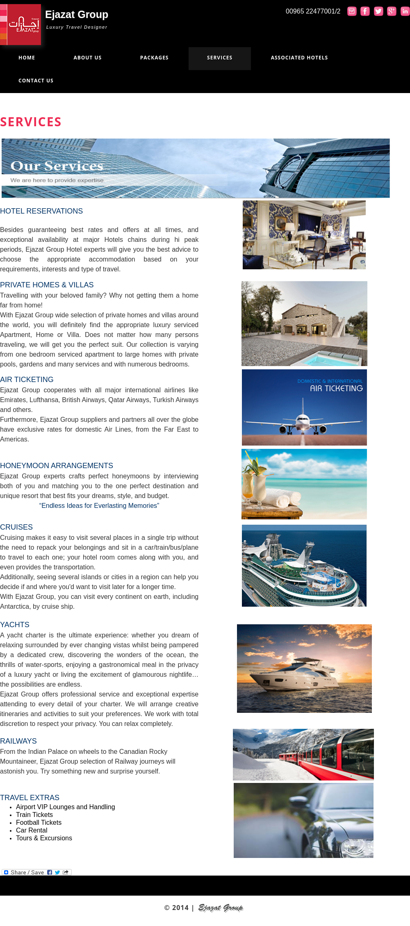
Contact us (36, 80)
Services (219, 57)
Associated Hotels (299, 57)
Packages (154, 57)
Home (26, 57)
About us (87, 57)
